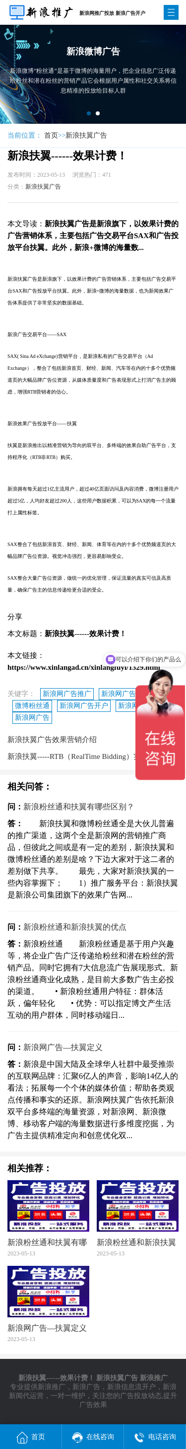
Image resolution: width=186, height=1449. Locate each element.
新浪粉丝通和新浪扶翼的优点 (74, 927)
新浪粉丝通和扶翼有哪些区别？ (78, 806)
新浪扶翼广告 (86, 135)
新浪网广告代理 (125, 694)
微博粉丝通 (32, 705)
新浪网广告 (32, 717)
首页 (51, 135)
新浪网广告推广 (67, 694)
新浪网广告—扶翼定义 (63, 1047)
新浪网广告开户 (84, 705)
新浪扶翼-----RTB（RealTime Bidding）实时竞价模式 (92, 756)
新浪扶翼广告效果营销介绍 (52, 740)
